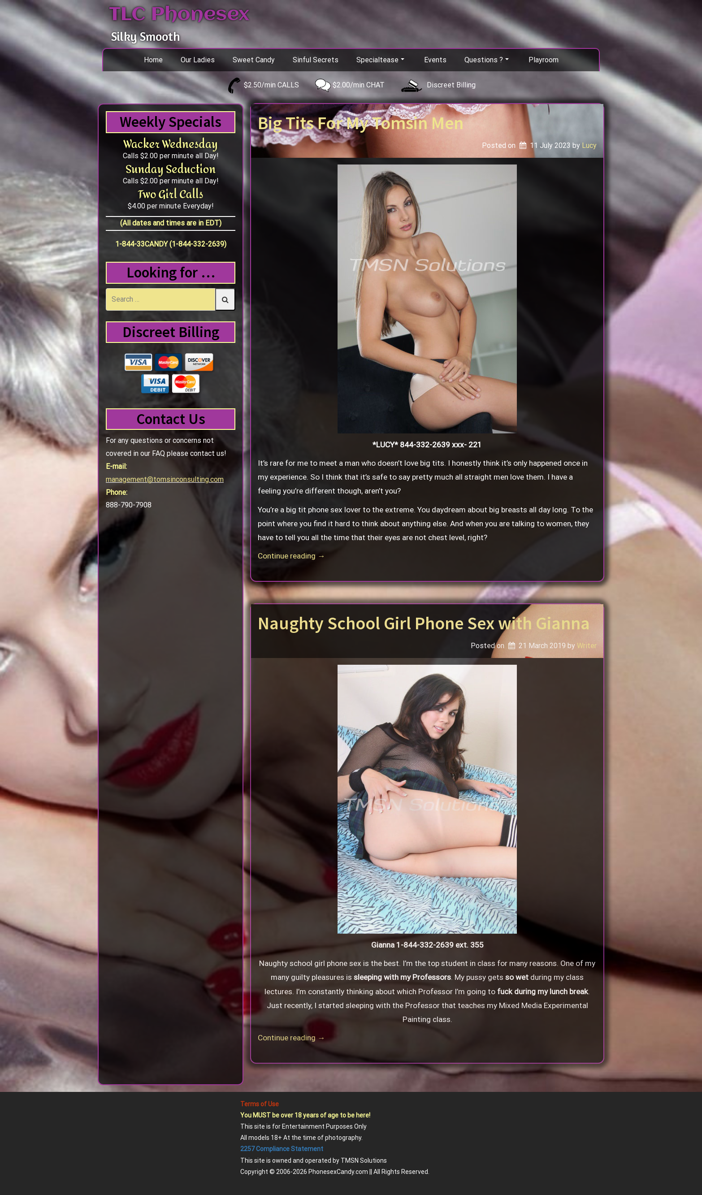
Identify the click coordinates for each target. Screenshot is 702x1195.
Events (435, 60)
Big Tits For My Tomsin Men (361, 123)
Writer (587, 645)
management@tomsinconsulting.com (165, 479)
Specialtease (380, 60)
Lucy (589, 145)
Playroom (544, 60)
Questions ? (486, 60)
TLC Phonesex (179, 14)
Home (153, 60)
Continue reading (291, 555)
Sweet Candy (254, 60)
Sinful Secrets (315, 60)
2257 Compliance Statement (281, 1148)
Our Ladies (198, 60)
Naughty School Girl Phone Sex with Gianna (424, 623)
